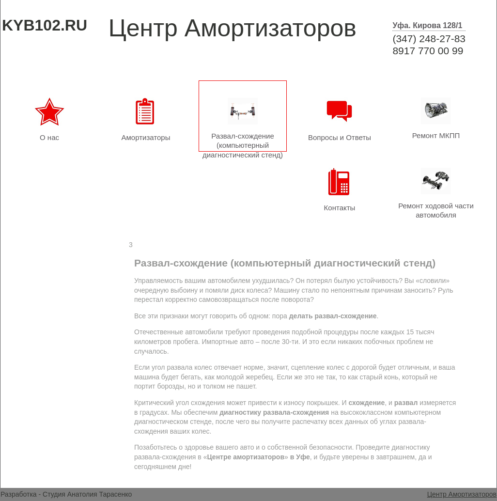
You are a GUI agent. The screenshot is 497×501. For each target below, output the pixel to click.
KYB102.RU (44, 25)
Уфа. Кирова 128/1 (427, 25)
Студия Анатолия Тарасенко (87, 494)
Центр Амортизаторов (462, 494)
